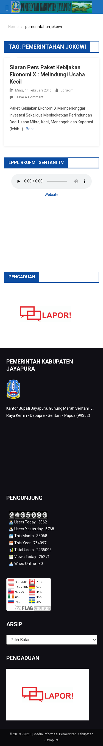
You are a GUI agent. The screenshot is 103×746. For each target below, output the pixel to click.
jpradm (66, 90)
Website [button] (51, 194)
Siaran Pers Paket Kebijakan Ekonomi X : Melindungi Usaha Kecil (47, 74)
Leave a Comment (29, 97)
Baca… (31, 129)
